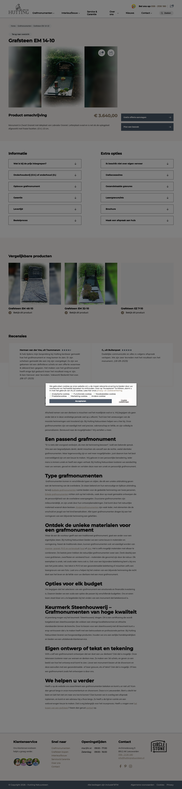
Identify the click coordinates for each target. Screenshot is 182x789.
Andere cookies (98, 396)
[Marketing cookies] (69, 396)
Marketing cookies (79, 396)
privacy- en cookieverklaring (109, 391)
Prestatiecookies (59, 396)
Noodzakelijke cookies (106, 394)
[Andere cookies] (90, 396)
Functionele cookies (83, 394)
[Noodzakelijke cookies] (94, 394)
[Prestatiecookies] (50, 396)
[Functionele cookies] (72, 394)
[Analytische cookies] (50, 394)
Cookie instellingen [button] (124, 401)
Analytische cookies (60, 394)
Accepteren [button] (80, 401)
